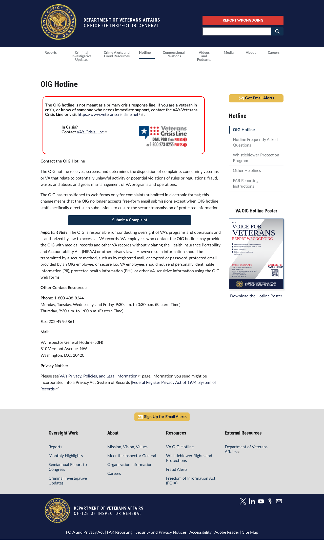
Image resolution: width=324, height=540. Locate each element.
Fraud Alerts (177, 469)
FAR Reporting (119, 532)
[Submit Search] (277, 31)
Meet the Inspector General (131, 456)
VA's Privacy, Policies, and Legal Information (100, 376)
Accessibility (200, 532)
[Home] (58, 37)
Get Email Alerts (256, 98)
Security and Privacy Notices (161, 532)
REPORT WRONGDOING (243, 20)
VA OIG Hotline (180, 447)
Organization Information (129, 465)
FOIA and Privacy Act (85, 532)
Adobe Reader (226, 532)
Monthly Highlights (66, 456)
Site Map (250, 532)
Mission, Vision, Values (127, 447)
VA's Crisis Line (92, 132)
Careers (114, 474)
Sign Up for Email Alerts (162, 417)
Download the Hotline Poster (256, 296)
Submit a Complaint (129, 220)
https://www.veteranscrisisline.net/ (111, 115)
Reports (55, 447)
